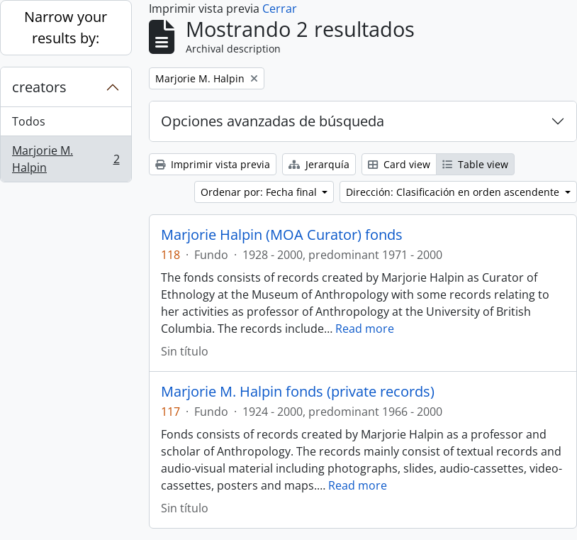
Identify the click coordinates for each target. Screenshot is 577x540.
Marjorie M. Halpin (65, 159)
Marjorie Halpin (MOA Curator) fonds (282, 234)
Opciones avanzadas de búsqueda (272, 121)
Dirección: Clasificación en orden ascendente (454, 192)
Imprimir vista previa (212, 164)
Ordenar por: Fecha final (260, 192)
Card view (399, 164)
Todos (28, 121)
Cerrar (279, 8)
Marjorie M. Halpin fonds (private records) (298, 391)
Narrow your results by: (65, 27)
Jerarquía (318, 164)
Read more (364, 328)
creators (39, 87)
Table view (475, 164)
